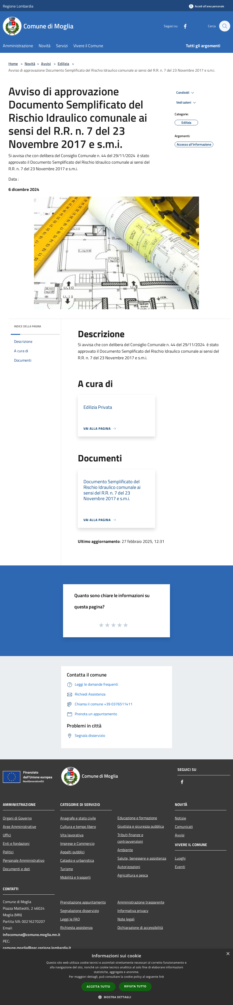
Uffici (7, 835)
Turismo (66, 869)
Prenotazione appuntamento (83, 902)
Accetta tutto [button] (98, 987)
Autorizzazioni (128, 867)
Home (13, 63)
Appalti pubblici (72, 852)
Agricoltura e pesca (132, 875)
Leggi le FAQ (70, 919)
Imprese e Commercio (77, 843)
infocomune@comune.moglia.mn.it (31, 934)
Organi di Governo (17, 818)
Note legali (126, 919)
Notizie (180, 818)
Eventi (180, 867)
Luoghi (180, 858)
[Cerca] (224, 26)
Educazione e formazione (137, 818)
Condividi (185, 93)
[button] (116, 997)
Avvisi (46, 63)
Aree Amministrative (19, 826)
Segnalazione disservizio (79, 910)
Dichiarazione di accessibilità (140, 927)
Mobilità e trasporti (75, 877)
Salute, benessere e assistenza (141, 858)
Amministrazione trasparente (140, 902)
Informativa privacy (132, 910)
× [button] (227, 954)
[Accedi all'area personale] (206, 6)
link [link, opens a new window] (161, 977)
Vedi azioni (186, 102)
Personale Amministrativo (23, 860)
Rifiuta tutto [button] (135, 986)
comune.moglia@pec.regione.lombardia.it (37, 948)
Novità (30, 63)
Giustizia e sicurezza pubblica (140, 826)
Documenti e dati (16, 869)
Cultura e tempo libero (78, 826)
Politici (8, 852)
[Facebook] (183, 26)
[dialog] (116, 977)
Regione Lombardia (18, 6)
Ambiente (125, 850)
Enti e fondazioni (16, 843)
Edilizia (63, 63)
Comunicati (184, 826)
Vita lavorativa (71, 835)
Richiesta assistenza (76, 927)
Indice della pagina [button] (27, 326)
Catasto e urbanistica (77, 860)
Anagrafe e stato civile (78, 818)
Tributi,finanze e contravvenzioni (130, 838)
